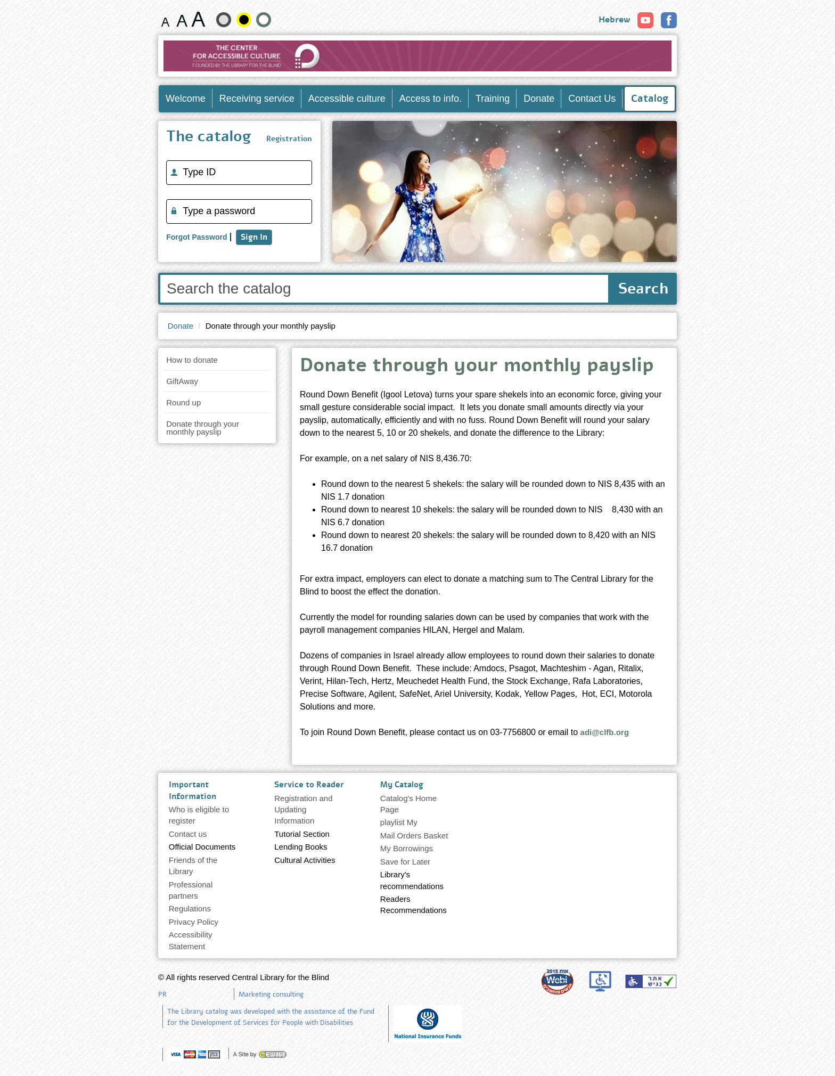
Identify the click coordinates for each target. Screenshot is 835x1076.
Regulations (190, 908)
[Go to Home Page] (417, 55)
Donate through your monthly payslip (202, 427)
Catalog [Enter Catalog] (649, 98)
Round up (183, 402)
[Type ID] (239, 172)
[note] (427, 1023)
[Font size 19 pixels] (182, 19)
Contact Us (592, 98)
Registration (289, 139)
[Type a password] (239, 211)
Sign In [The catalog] (254, 237)
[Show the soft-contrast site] (223, 19)
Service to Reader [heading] (309, 784)
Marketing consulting (271, 994)
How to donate (192, 359)
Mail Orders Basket (414, 835)
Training (493, 98)
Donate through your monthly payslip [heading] (477, 367)
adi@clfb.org (604, 732)
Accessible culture (347, 98)
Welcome (186, 98)
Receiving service (256, 98)
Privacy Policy (193, 921)
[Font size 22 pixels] (198, 19)
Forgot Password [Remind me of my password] (196, 237)
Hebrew (614, 20)
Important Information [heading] (192, 790)
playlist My (399, 822)
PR (162, 994)
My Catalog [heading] (401, 784)
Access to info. (430, 98)
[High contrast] (243, 19)
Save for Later (405, 861)
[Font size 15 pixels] (165, 19)
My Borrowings (406, 848)
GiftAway (182, 381)
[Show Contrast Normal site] (263, 19)
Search (643, 289)
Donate (538, 98)
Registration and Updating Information (303, 810)
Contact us (188, 833)
